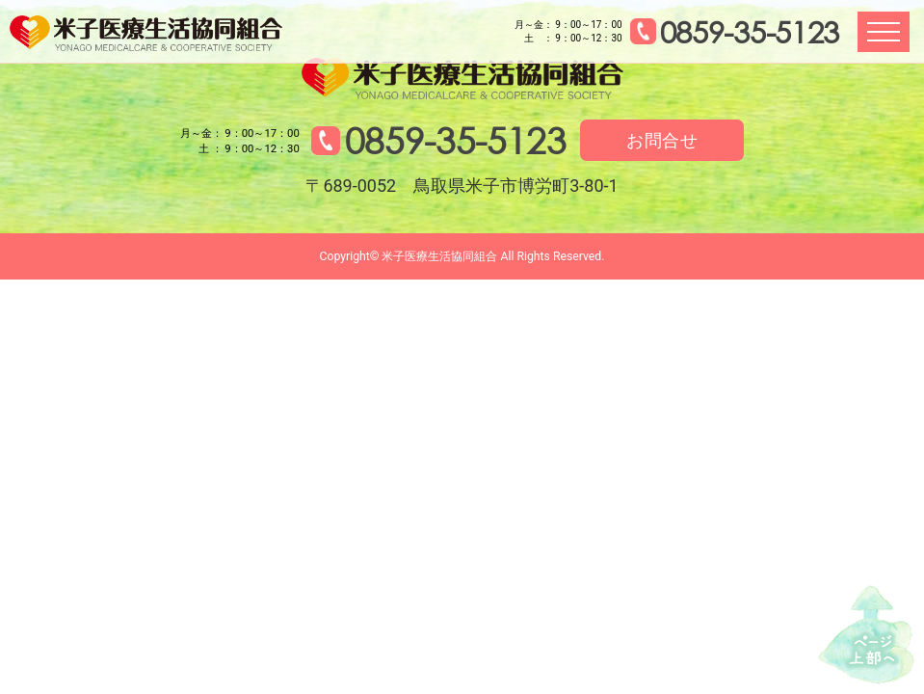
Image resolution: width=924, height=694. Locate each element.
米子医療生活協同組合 (146, 35)
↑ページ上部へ (866, 634)
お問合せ (663, 140)
